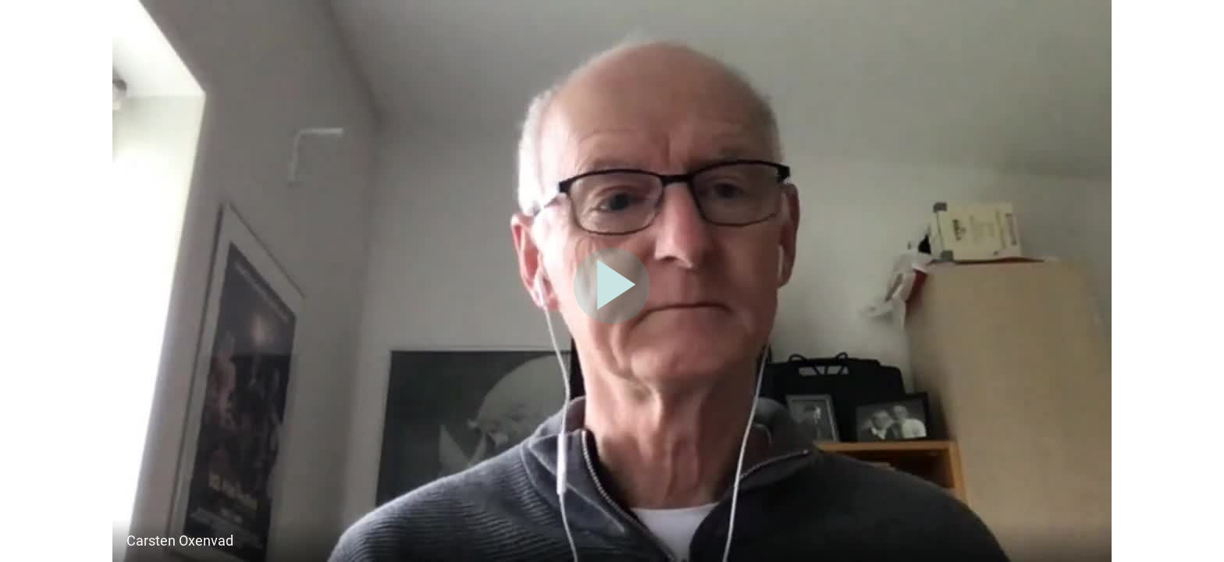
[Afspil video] (612, 320)
